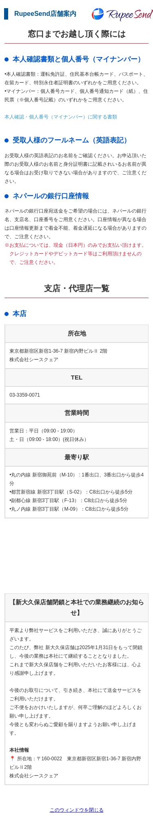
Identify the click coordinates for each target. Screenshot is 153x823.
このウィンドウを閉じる (77, 810)
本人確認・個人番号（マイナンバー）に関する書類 (60, 117)
